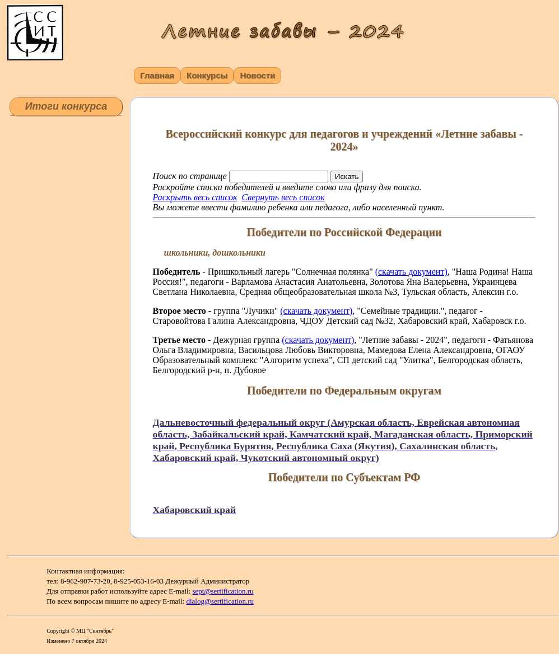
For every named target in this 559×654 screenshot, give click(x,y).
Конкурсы (207, 75)
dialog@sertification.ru (220, 601)
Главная (157, 75)
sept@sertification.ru (223, 591)
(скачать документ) (411, 271)
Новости (257, 75)
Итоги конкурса (66, 106)
